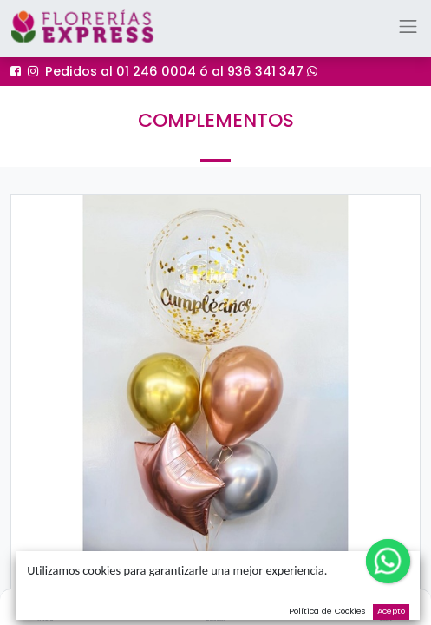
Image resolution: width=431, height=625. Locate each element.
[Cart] (385, 604)
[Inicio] (45, 604)
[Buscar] (215, 604)
